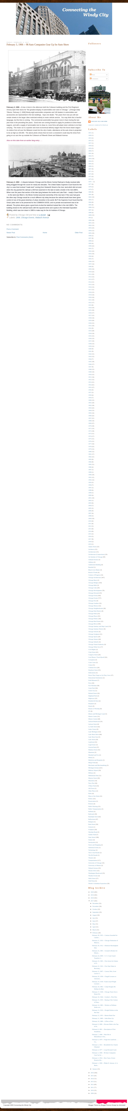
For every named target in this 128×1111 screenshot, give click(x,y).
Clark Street (91, 652)
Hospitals (91, 703)
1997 (89, 487)
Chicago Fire (92, 601)
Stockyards (91, 842)
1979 (89, 449)
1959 (89, 397)
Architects (91, 549)
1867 (89, 169)
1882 (89, 197)
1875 (89, 179)
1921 (89, 300)
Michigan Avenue (93, 768)
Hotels (90, 706)
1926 (89, 313)
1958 (89, 395)
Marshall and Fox (93, 755)
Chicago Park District (94, 611)
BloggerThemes (105, 1105)
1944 (89, 359)
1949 (89, 372)
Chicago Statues (93, 639)
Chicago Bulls (92, 585)
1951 (89, 377)
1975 (89, 439)
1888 (89, 212)
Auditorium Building (94, 564)
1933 (89, 330)
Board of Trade (92, 572)
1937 (89, 341)
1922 (89, 302)
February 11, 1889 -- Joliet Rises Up (102, 1018)
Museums (91, 780)
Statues (90, 840)
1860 (89, 151)
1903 (89, 253)
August (94, 915)
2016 (89, 536)
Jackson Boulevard (94, 721)
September (95, 912)
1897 (89, 238)
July (93, 918)
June (93, 921)
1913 (89, 279)
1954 (89, 385)
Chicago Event (92, 595)
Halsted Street (92, 693)
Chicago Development (95, 590)
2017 (89, 539)
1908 (89, 266)
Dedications (91, 672)
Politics (90, 798)
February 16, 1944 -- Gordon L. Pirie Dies (104, 997)
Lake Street (91, 739)
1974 (89, 436)
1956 (89, 390)
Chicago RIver (92, 624)
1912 (89, 277)
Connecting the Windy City (22, 1105)
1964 (89, 410)
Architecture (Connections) (96, 554)
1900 (89, 246)
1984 (89, 462)
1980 (89, 451)
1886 (89, 207)
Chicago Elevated (93, 593)
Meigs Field (91, 762)
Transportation (92, 860)
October (94, 909)
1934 (89, 333)
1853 (89, 138)
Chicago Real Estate (94, 621)
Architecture (92, 552)
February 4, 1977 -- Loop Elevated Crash (104, 1050)
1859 (89, 148)
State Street (91, 837)
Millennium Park (93, 775)
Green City (91, 690)
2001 (89, 498)
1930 (89, 323)
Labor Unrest (92, 729)
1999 (89, 492)
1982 (89, 457)
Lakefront (91, 742)
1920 (89, 297)
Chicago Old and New (99, 121)
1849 (89, 135)
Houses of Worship (94, 708)
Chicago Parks (92, 613)
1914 (89, 282)
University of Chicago (95, 863)
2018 (89, 541)
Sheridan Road (92, 832)
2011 (89, 523)
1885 (89, 205)
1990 (89, 474)
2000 (89, 495)
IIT (89, 711)
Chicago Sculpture (93, 634)
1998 (89, 490)
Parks (90, 793)
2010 (89, 521)
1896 (89, 235)
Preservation (92, 801)
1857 (89, 143)
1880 (89, 192)
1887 (89, 210)
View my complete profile (98, 125)
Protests (90, 804)
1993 (89, 482)
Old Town (91, 788)
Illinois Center (92, 716)
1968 (89, 420)
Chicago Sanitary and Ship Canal (98, 626)
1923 (89, 305)
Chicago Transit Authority (96, 644)
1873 (89, 176)
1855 (89, 140)
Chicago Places (93, 616)
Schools (90, 827)
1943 (89, 356)
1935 (89, 336)
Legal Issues (92, 744)
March (94, 930)
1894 (89, 230)
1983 (89, 459)
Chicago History (93, 606)
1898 (89, 241)
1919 (89, 295)
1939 (89, 346)
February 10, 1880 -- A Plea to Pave (102, 1021)
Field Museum (92, 680)
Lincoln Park (92, 747)
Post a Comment (13, 229)
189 (89, 217)
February (95, 933)
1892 (89, 225)
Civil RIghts (92, 649)
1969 (89, 423)
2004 (89, 505)
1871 (89, 171)
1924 (89, 307)
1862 (89, 156)
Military (90, 773)
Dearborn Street (93, 670)
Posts (92, 74)
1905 (89, 258)
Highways (91, 698)
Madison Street (92, 750)
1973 (89, 433)
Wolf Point (91, 881)
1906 (18, 217)
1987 (89, 469)
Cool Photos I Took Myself (96, 657)
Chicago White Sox (94, 647)
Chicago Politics (93, 618)
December (95, 903)
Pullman (90, 811)
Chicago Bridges (93, 582)
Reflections (91, 819)
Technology (91, 850)
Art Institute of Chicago (95, 557)
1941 (89, 351)
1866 (89, 166)
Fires (89, 683)
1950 (89, 374)
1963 (89, 408)
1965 (89, 413)
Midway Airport (93, 770)
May (93, 924)
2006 (89, 510)
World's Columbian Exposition (97, 883)
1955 (89, 387)
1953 (89, 382)
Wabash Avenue (42, 217)
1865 (89, 163)
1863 (89, 158)
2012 (89, 526)
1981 (89, 454)
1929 (89, 320)
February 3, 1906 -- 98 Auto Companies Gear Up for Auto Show (38, 44)
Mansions (91, 752)
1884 (89, 202)
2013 (89, 529)
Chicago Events (27, 217)
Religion (90, 822)
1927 (89, 315)
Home (45, 233)
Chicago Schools (93, 631)
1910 (89, 271)
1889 (89, 215)
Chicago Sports (93, 636)
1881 (89, 194)
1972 (89, 431)
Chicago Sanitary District (95, 629)
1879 (89, 189)
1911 (89, 274)
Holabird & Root (93, 701)
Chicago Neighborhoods (95, 608)
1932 (89, 328)
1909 (89, 269)
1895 (89, 233)
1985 (89, 464)
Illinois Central (92, 719)
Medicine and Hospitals (95, 760)
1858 (89, 145)
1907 (89, 264)
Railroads (91, 814)
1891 (89, 223)
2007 (89, 513)
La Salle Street (92, 726)
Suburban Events (93, 847)
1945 (89, 361)
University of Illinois (94, 865)
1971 (89, 428)
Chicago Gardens (93, 603)
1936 (89, 338)
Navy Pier (91, 783)
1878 (89, 187)
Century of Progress (94, 575)
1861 (89, 153)
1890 (89, 220)
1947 (89, 367)
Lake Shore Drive (93, 734)
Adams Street (92, 546)
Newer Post (11, 233)
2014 (89, 531)
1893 (89, 228)
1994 (89, 485)
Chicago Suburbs (93, 642)
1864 (89, 161)
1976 (89, 441)
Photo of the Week (93, 796)
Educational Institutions (95, 678)
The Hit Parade (92, 855)
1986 (89, 467)
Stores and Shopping (94, 845)
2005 (89, 508)
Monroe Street (92, 778)
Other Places (92, 791)
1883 (89, 199)
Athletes (90, 562)
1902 (89, 251)
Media (90, 757)
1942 (89, 354)
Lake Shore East (93, 737)
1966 (89, 415)
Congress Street (93, 654)
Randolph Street (93, 816)
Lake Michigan (92, 732)
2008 (89, 516)
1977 (89, 444)
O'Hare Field (92, 786)
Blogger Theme (94, 1105)
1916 (89, 287)
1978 (89, 446)
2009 (89, 518)
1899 (89, 243)
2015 (89, 534)
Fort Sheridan (92, 685)
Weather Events (93, 875)
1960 (89, 400)
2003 (89, 503)
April (93, 927)
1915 (89, 284)
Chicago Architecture (94, 577)
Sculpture (91, 829)
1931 (89, 325)
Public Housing (93, 806)
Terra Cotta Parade (93, 852)
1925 (89, 310)
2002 (89, 500)
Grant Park (91, 688)
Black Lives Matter (94, 570)
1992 (89, 480)
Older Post (78, 233)
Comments (94, 78)
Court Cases (91, 662)
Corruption (91, 660)
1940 (89, 348)
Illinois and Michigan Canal (96, 714)
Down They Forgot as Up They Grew (99, 675)
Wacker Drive (92, 870)
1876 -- (90, 181)
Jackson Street (92, 724)
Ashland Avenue (93, 559)
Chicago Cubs (92, 588)
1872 (89, 174)
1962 (89, 405)
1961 (89, 402)
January (94, 1069)
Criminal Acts (92, 667)
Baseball (90, 567)
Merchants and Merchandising (97, 765)
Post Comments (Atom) (24, 237)
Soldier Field (92, 834)
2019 (89, 544)
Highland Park (92, 696)
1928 (89, 318)
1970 (89, 426)
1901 (89, 248)
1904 (89, 256)
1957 (89, 392)
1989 (89, 472)
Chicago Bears (92, 580)
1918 (89, 292)
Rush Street (91, 824)
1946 (89, 364)
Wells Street (91, 878)
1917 (89, 289)
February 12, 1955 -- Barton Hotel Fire (103, 1015)
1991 (89, 477)
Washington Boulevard (95, 873)
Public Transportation (94, 809)
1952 (89, 379)
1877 (89, 184)
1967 (89, 418)
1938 (89, 343)
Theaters (90, 858)
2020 (92, 892)
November (95, 906)
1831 (89, 133)
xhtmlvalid (122, 1105)
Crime (90, 665)
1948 (89, 369)
